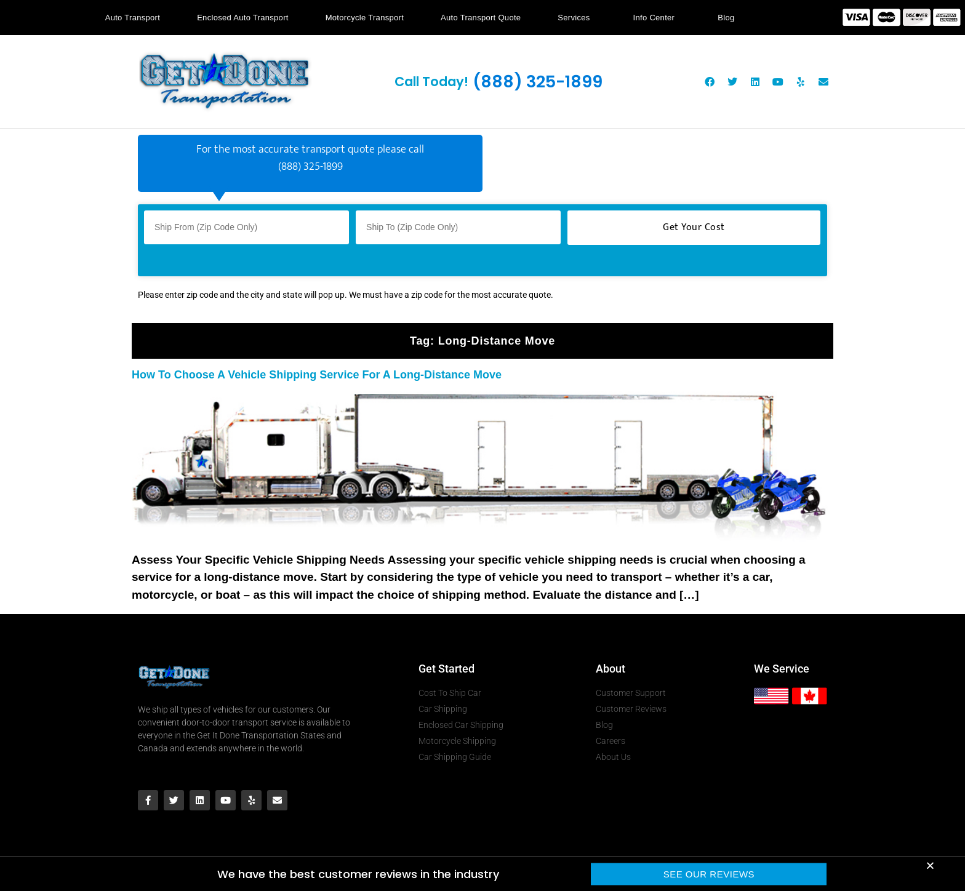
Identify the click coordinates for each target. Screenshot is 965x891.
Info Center (657, 18)
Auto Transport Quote (481, 17)
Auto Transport (132, 17)
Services (577, 18)
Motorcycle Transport (365, 17)
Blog (726, 17)
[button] (930, 867)
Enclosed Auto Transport (243, 17)
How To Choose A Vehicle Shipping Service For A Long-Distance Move (317, 375)
